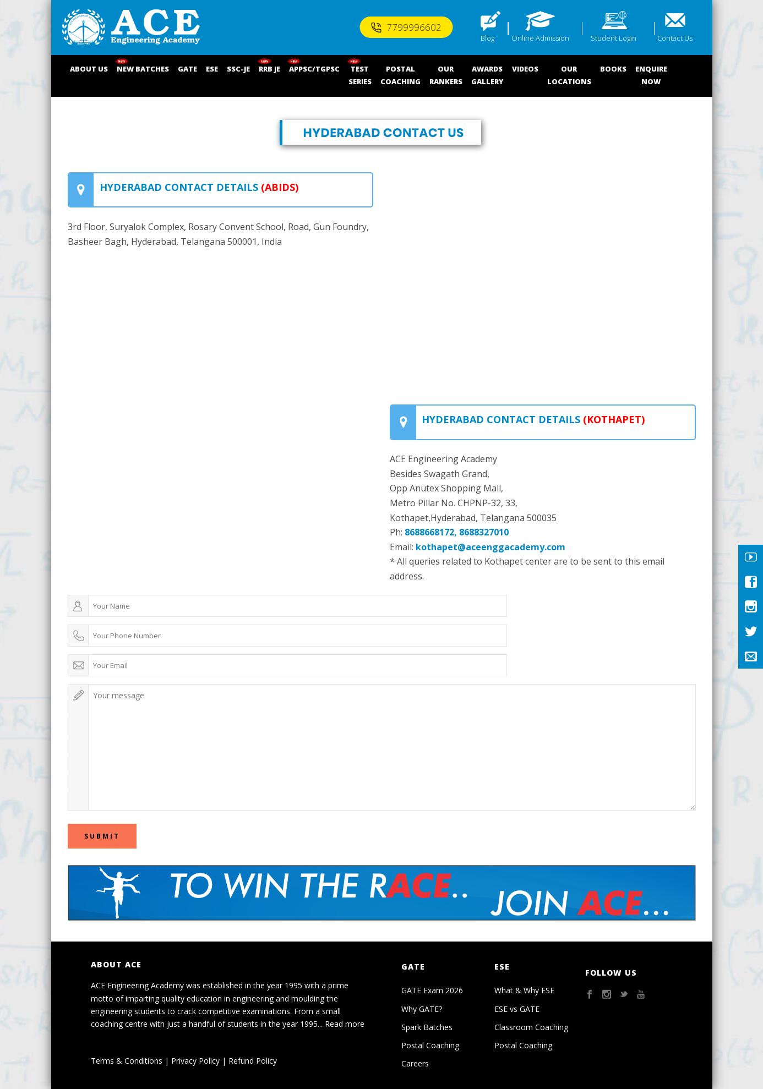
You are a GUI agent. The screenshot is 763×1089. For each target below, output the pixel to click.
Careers (415, 1063)
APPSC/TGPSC (314, 69)
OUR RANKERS (445, 75)
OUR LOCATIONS (569, 75)
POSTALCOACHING (400, 75)
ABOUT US (89, 69)
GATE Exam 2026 (432, 990)
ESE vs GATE (516, 1009)
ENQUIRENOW (651, 75)
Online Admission (540, 38)
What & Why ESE (524, 990)
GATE (187, 69)
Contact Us (675, 38)
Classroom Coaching (531, 1027)
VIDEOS (525, 69)
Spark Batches (427, 1027)
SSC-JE (238, 69)
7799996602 (406, 27)
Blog (487, 38)
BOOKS (613, 69)
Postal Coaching (430, 1045)
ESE (212, 69)
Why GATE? (421, 1009)
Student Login (613, 38)
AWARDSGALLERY (487, 75)
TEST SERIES (360, 75)
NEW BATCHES (143, 69)
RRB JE (269, 69)
